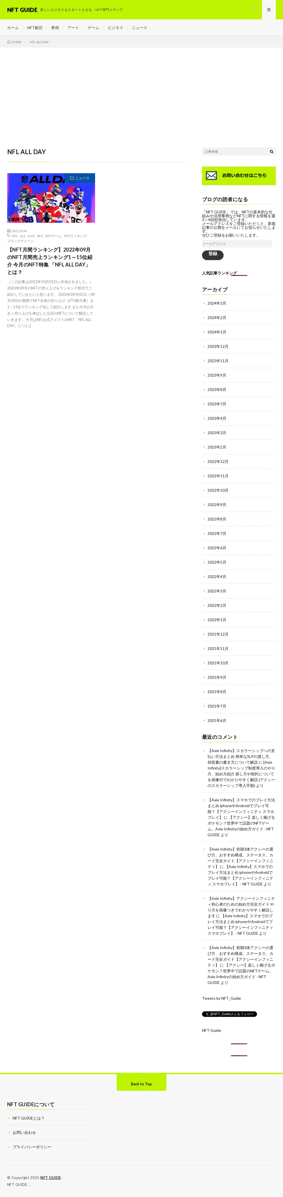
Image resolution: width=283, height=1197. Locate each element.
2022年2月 (217, 605)
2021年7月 (217, 706)
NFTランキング (75, 235)
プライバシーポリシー (32, 1146)
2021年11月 (218, 648)
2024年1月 (217, 332)
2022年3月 (217, 591)
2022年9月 (217, 504)
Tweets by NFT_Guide (221, 998)
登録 (212, 253)
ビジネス (115, 27)
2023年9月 (217, 375)
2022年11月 (218, 475)
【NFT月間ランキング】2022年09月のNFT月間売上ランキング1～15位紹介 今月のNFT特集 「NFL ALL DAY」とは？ (50, 261)
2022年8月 (217, 519)
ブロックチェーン (20, 240)
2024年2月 (217, 317)
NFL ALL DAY (23, 235)
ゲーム (93, 27)
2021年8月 (217, 691)
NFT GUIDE (50, 1177)
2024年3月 (217, 303)
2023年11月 (218, 360)
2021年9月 (217, 677)
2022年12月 (218, 461)
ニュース (139, 27)
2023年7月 (217, 403)
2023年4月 (217, 418)
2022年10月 (218, 490)
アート (73, 27)
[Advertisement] (141, 89)
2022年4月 (217, 576)
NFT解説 (35, 27)
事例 (55, 27)
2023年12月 (218, 346)
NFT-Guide (211, 1030)
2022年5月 (217, 562)
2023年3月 (217, 432)
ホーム (13, 27)
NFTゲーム (53, 235)
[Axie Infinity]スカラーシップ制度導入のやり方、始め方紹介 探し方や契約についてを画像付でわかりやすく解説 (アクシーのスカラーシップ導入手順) (241, 774)
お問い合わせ (24, 1132)
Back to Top (141, 1083)
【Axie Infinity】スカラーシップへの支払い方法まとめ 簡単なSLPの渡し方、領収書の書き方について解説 (241, 756)
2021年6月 (217, 720)
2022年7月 (217, 533)
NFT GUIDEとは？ (29, 1118)
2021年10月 (218, 662)
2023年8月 (217, 389)
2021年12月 (218, 634)
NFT (40, 235)
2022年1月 (217, 619)
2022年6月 (217, 547)
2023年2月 (217, 447)
